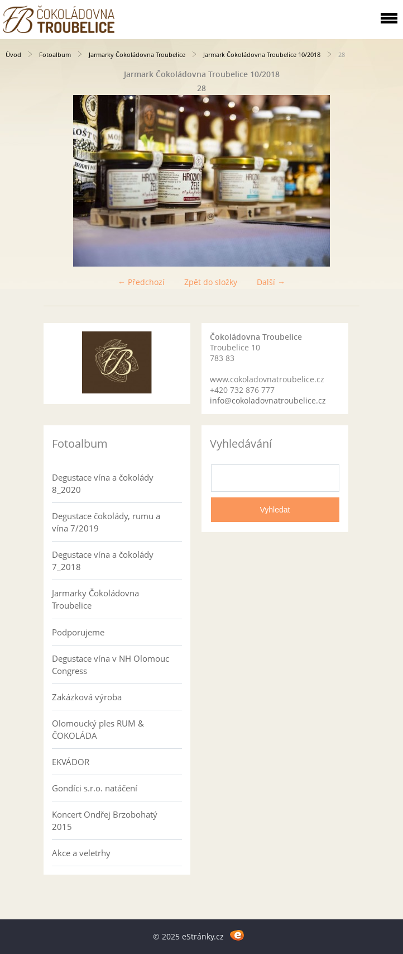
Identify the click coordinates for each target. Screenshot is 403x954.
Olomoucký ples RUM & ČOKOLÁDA (98, 729)
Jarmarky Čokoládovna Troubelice (137, 54)
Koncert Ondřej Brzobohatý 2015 (104, 820)
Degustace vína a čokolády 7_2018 (102, 560)
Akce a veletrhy (81, 852)
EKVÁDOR (70, 761)
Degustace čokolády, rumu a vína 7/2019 (106, 522)
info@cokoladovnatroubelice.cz (268, 400)
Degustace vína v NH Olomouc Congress (110, 664)
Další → (271, 282)
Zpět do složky (210, 282)
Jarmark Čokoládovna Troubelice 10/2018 (261, 54)
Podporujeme (78, 632)
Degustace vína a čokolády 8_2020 (102, 483)
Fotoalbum (55, 54)
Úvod (13, 54)
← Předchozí (141, 282)
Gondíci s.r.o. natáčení (94, 788)
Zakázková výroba (87, 697)
